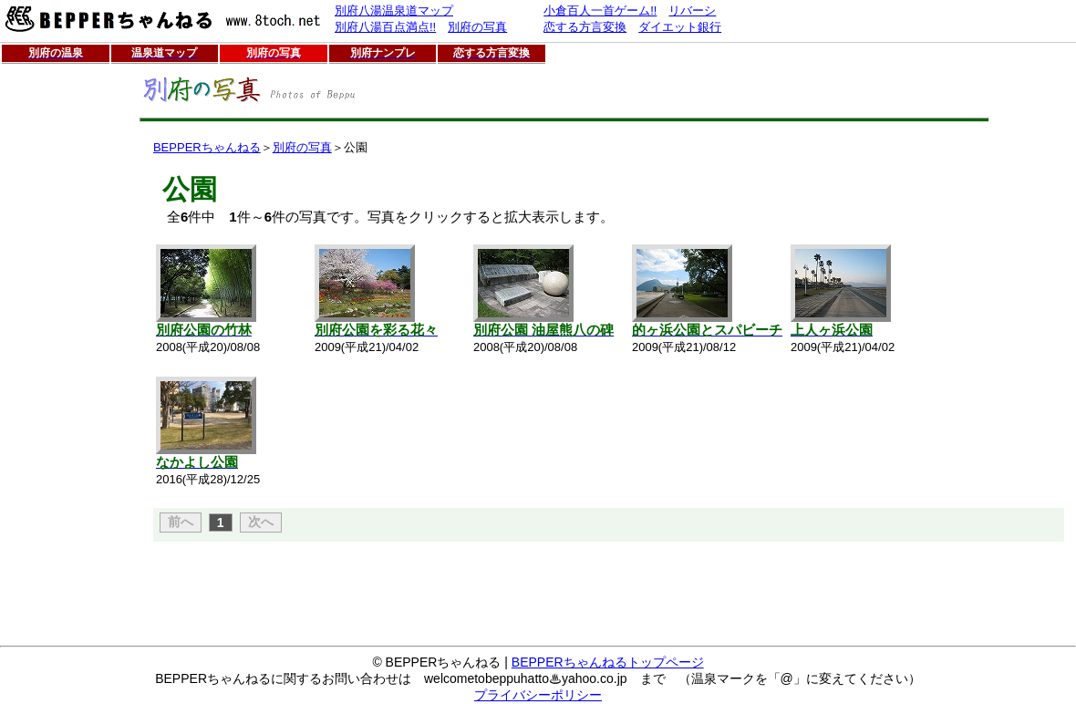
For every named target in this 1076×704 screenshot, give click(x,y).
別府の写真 (302, 147)
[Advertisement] (57, 342)
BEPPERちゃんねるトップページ (608, 662)
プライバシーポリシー (538, 695)
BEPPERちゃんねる (207, 147)
